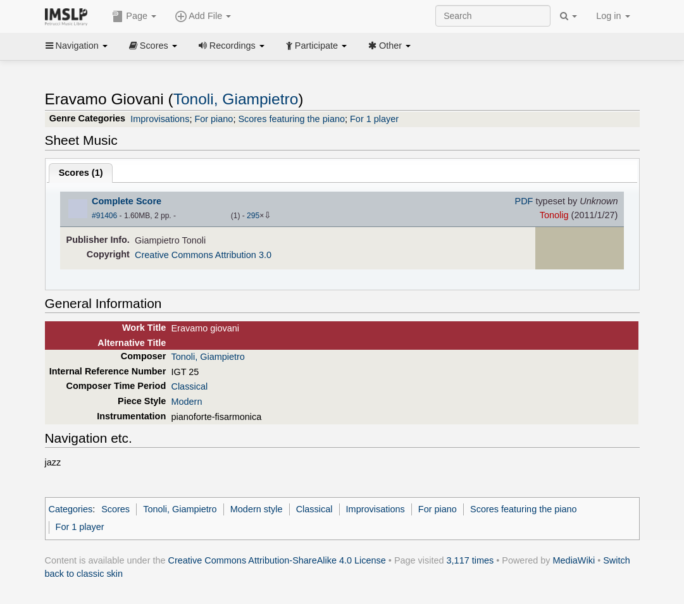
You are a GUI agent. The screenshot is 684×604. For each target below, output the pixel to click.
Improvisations (159, 119)
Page (134, 16)
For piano (213, 119)
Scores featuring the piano (291, 119)
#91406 (104, 215)
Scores (153, 45)
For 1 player (374, 119)
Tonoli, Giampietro (236, 99)
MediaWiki (574, 560)
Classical (189, 386)
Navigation (77, 45)
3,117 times (470, 560)
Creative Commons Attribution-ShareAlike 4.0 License (277, 560)
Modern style (256, 509)
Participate (316, 45)
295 (253, 215)
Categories (71, 509)
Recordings (231, 45)
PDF (524, 201)
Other (389, 45)
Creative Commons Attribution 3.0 (203, 255)
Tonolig (554, 215)
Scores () (81, 173)
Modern (186, 402)
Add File (203, 16)
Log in (613, 16)
